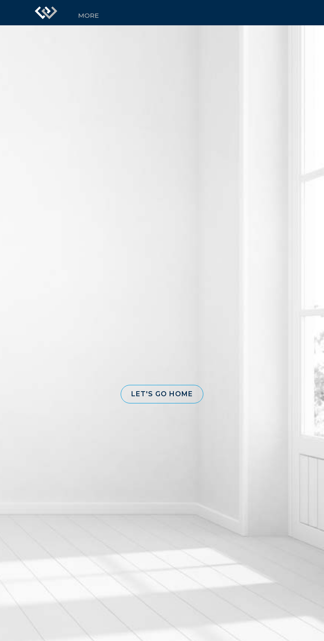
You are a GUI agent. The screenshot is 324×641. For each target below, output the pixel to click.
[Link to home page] (46, 12)
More (88, 15)
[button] (162, 394)
